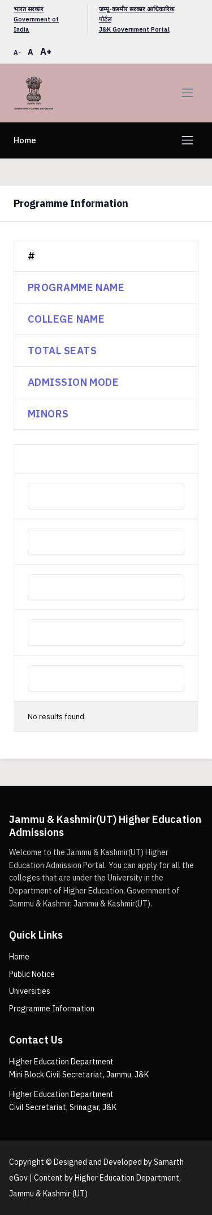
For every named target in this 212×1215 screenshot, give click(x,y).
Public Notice (32, 974)
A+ (45, 51)
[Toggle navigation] (187, 93)
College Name (66, 318)
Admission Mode (73, 382)
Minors (48, 413)
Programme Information (51, 1008)
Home (25, 140)
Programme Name (76, 287)
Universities (29, 991)
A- (17, 52)
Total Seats (62, 350)
